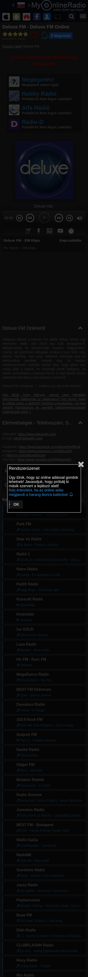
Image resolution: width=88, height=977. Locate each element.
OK (16, 504)
